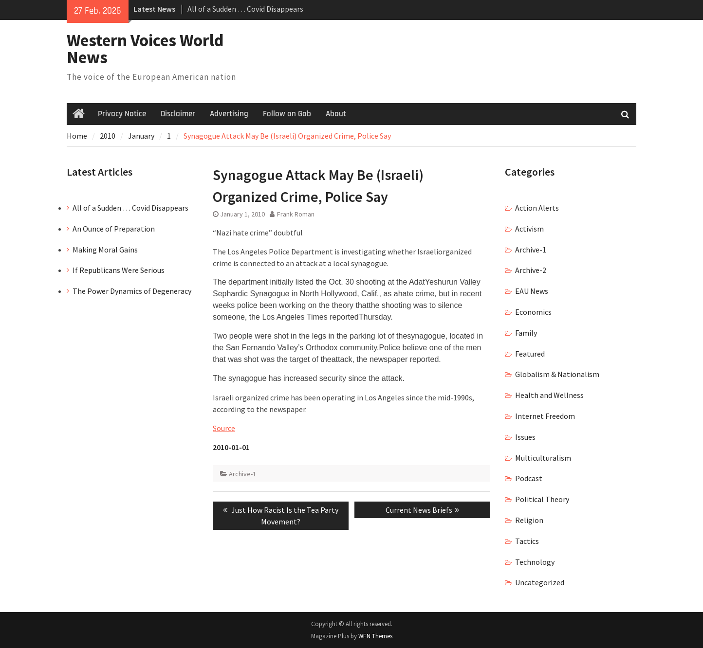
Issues (525, 437)
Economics (533, 312)
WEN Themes (375, 636)
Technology (535, 562)
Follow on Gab (287, 113)
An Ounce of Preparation (114, 229)
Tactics (527, 541)
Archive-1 (242, 473)
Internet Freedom (545, 416)
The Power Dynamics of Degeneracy (132, 291)
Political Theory (542, 499)
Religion (529, 520)
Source (224, 428)
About (336, 113)
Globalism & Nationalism (557, 374)
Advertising (229, 113)
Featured (530, 354)
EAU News (531, 291)
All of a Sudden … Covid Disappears (245, 9)
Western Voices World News (145, 49)
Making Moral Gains (105, 249)
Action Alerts (537, 208)
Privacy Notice (122, 113)
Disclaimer (178, 113)
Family (526, 333)
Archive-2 (530, 270)
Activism (529, 229)
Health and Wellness (549, 395)
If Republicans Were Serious (119, 270)
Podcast (528, 478)
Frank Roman (295, 214)
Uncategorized (539, 582)
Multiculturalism (543, 458)
